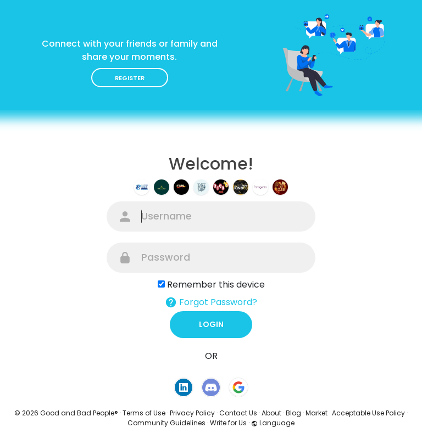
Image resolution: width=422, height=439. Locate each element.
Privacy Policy (192, 413)
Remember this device (216, 284)
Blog (293, 413)
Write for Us (228, 422)
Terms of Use (144, 413)
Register (130, 78)
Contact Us (238, 413)
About (271, 413)
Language (273, 422)
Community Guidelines (166, 422)
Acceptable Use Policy (368, 413)
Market (316, 413)
